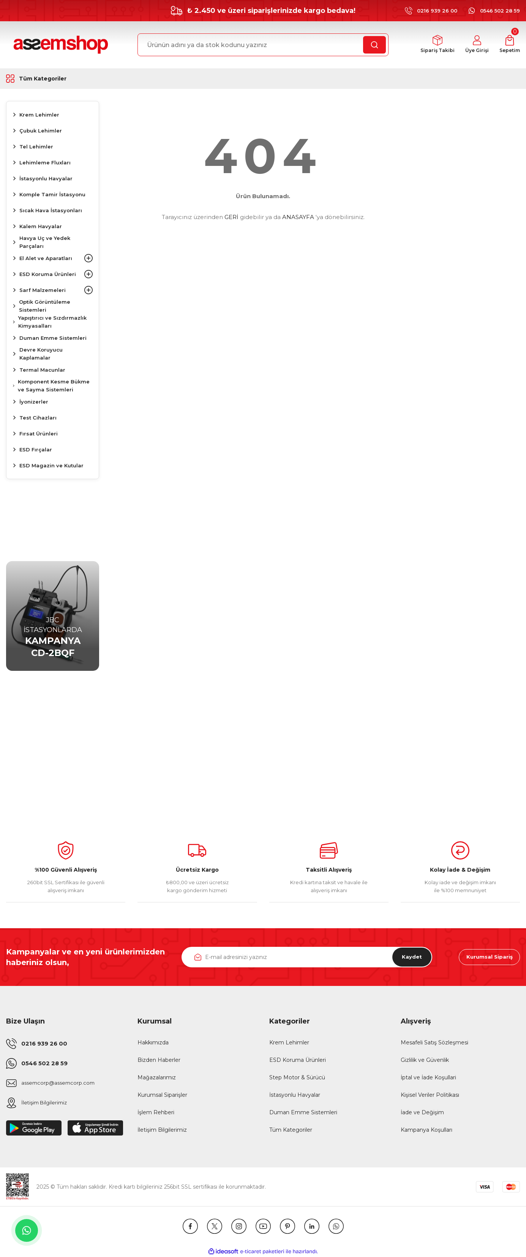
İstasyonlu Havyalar (294, 1094)
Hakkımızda (153, 1042)
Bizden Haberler (158, 1060)
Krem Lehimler (289, 1042)
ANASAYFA (298, 217)
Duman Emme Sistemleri (303, 1112)
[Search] (263, 44)
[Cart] (509, 45)
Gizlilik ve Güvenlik (425, 1060)
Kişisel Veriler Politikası (430, 1094)
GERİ (231, 217)
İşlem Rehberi (155, 1112)
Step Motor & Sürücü (297, 1077)
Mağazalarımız (156, 1077)
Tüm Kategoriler (290, 1129)
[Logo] (59, 45)
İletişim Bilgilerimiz (162, 1129)
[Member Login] (474, 45)
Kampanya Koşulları (426, 1129)
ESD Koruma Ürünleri (297, 1060)
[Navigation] (52, 78)
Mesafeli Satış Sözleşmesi (434, 1042)
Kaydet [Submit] (409, 957)
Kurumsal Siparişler (162, 1094)
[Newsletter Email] (307, 957)
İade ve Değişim (422, 1112)
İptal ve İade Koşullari (428, 1077)
